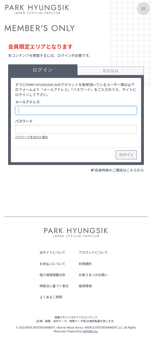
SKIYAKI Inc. (90, 331)
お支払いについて (52, 263)
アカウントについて (93, 252)
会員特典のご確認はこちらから (119, 170)
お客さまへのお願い (93, 274)
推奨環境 (85, 285)
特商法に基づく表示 (54, 285)
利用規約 (85, 263)
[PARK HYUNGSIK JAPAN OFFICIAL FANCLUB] (37, 10)
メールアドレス (27, 102)
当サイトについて (52, 252)
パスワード (24, 121)
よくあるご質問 (50, 297)
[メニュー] (143, 8)
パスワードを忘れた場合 (31, 137)
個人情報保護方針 (52, 274)
